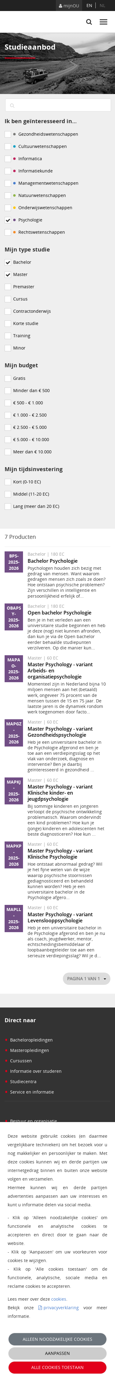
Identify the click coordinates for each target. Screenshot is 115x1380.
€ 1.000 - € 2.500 (30, 415)
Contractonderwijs (32, 311)
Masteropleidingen (27, 1050)
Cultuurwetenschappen (40, 146)
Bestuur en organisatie (31, 1121)
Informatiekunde (33, 171)
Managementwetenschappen (46, 183)
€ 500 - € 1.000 (28, 403)
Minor (19, 348)
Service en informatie (29, 1092)
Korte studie (25, 323)
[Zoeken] (12, 106)
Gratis (19, 378)
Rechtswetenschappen (39, 232)
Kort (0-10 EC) (27, 482)
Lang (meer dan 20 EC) (36, 506)
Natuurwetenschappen (39, 195)
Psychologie (27, 220)
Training (21, 335)
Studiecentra (20, 1081)
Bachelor (22, 262)
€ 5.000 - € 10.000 (31, 439)
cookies (58, 1299)
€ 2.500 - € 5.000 (30, 427)
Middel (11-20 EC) (31, 494)
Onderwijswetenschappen (42, 207)
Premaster (23, 286)
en (89, 5)
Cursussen (18, 1061)
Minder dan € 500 (31, 390)
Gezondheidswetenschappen (45, 134)
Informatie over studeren (33, 1071)
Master (20, 274)
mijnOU (69, 6)
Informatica (27, 158)
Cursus (20, 299)
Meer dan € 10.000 (32, 452)
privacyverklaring (61, 1307)
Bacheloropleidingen (29, 1040)
